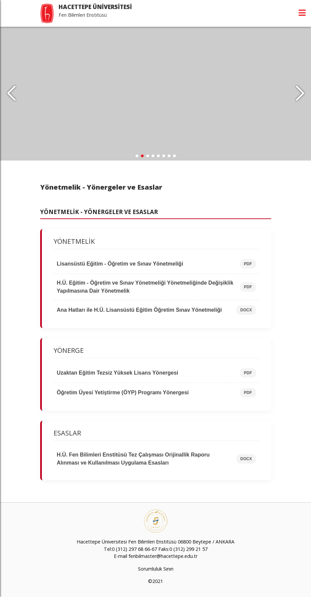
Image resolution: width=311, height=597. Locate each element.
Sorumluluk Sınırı (155, 569)
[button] (299, 93)
